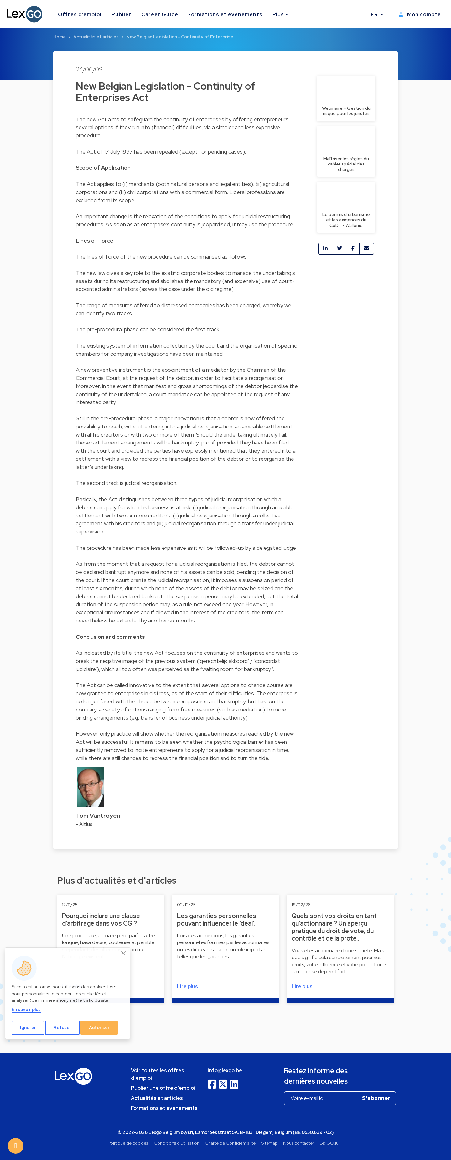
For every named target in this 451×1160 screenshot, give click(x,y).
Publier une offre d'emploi (163, 1088)
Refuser (62, 1027)
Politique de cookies (128, 1143)
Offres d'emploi (79, 14)
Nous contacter (298, 1143)
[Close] (123, 953)
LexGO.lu (329, 1143)
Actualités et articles (96, 36)
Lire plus (187, 986)
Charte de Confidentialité (230, 1143)
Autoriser (99, 1027)
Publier (121, 14)
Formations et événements (225, 14)
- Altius (84, 824)
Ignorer (28, 1027)
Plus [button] (278, 14)
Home (59, 36)
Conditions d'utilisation (177, 1143)
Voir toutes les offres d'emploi (157, 1074)
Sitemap (269, 1143)
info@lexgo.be (225, 1070)
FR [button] (375, 14)
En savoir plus (26, 1009)
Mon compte (419, 14)
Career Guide (160, 14)
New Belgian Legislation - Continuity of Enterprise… (181, 36)
